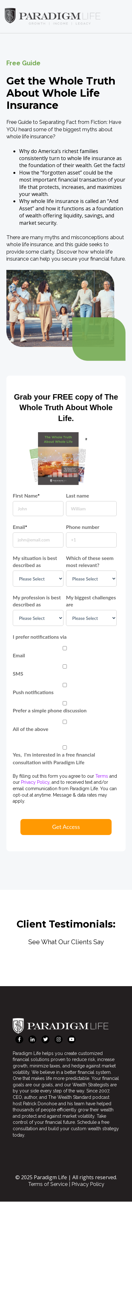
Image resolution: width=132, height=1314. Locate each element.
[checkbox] (65, 688)
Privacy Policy (35, 782)
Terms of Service (48, 1184)
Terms (101, 776)
